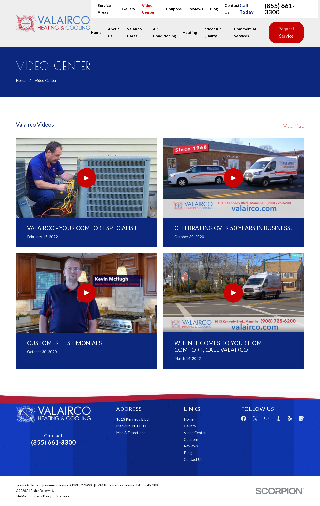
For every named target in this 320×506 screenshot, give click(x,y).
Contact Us (193, 459)
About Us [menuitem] (113, 32)
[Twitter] (255, 418)
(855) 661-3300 (279, 9)
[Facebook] (243, 418)
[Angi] (267, 418)
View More (294, 126)
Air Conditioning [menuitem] (164, 32)
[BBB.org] (278, 418)
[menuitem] (22, 496)
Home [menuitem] (96, 32)
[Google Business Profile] (301, 418)
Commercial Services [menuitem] (245, 32)
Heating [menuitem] (190, 32)
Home (189, 419)
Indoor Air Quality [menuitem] (212, 32)
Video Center (195, 432)
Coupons (174, 9)
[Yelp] (289, 418)
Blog (214, 9)
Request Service (286, 32)
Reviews (195, 9)
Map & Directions (131, 432)
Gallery (128, 9)
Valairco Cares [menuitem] (134, 32)
